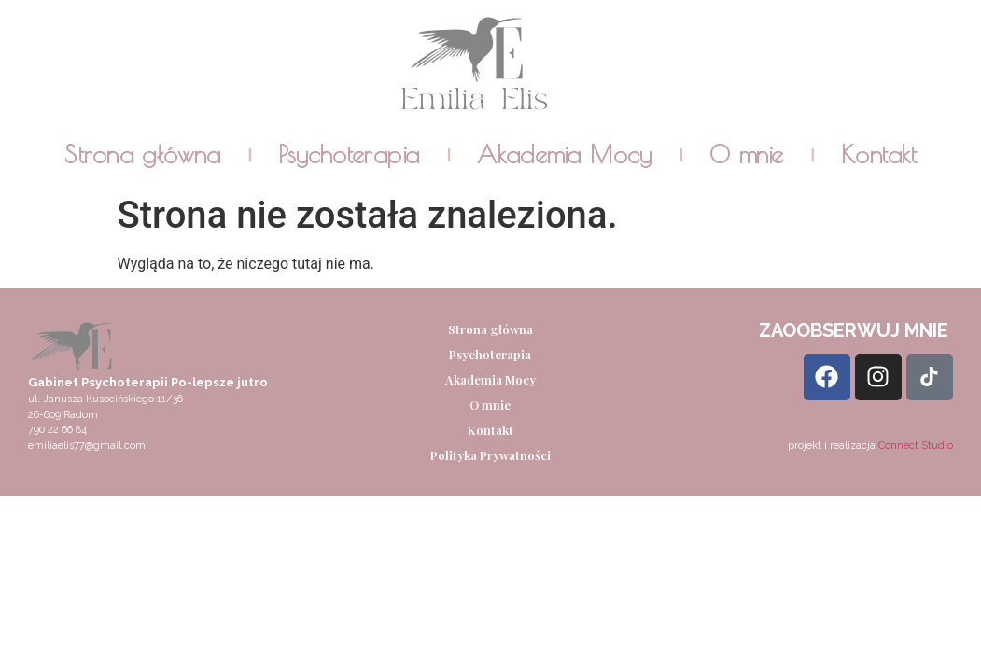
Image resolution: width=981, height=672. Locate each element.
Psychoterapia (349, 155)
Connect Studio (915, 446)
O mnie (746, 155)
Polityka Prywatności (490, 455)
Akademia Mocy (564, 155)
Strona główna (142, 155)
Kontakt (879, 155)
